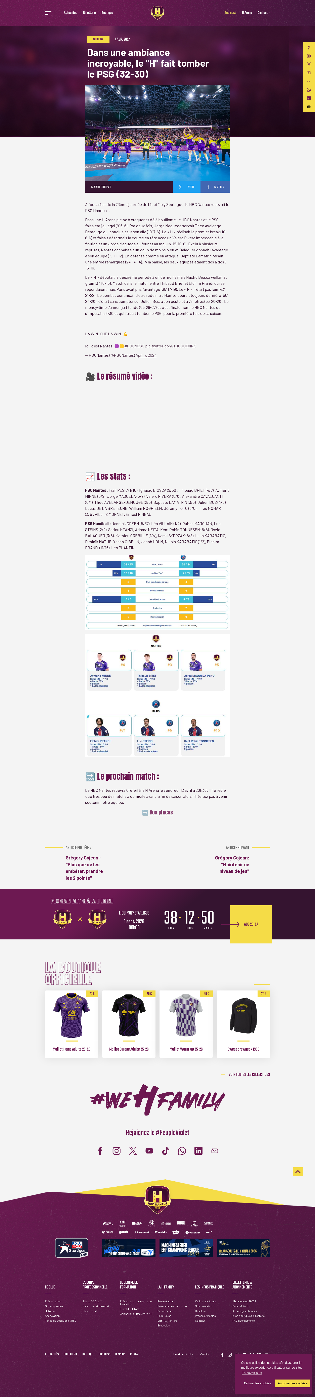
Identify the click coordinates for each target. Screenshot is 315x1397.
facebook (215, 187)
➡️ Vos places (157, 812)
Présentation (53, 1301)
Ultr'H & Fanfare (167, 1320)
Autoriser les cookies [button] (292, 1383)
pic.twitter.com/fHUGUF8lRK (170, 345)
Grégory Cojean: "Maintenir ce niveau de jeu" (227, 859)
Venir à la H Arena (205, 1301)
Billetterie (89, 13)
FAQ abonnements (243, 1320)
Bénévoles (164, 1325)
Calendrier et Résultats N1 (135, 1313)
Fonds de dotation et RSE (60, 1320)
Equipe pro (98, 39)
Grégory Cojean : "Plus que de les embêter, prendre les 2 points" (87, 863)
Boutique (107, 13)
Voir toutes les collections (249, 1074)
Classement (90, 1311)
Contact (263, 13)
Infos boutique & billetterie (248, 1315)
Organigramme (54, 1306)
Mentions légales (183, 1354)
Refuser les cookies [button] (257, 1383)
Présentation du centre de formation (136, 1303)
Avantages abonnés (244, 1311)
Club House (164, 1315)
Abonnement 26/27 (244, 1301)
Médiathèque (165, 1311)
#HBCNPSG (134, 345)
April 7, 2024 (146, 355)
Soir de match (203, 1306)
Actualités (70, 13)
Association (52, 1315)
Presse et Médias (205, 1315)
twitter (186, 187)
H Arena (247, 13)
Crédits (204, 1354)
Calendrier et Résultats (97, 1306)
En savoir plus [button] (252, 1373)
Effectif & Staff (92, 1301)
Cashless (200, 1311)
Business (230, 13)
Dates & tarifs (241, 1306)
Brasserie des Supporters (173, 1306)
